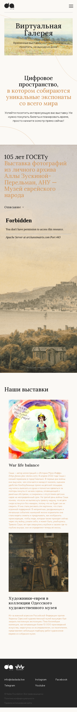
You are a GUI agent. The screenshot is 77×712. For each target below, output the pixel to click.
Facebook (61, 679)
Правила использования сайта (18, 703)
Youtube (40, 685)
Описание (12, 207)
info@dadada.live (14, 679)
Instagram (41, 679)
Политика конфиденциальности (19, 698)
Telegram (9, 685)
